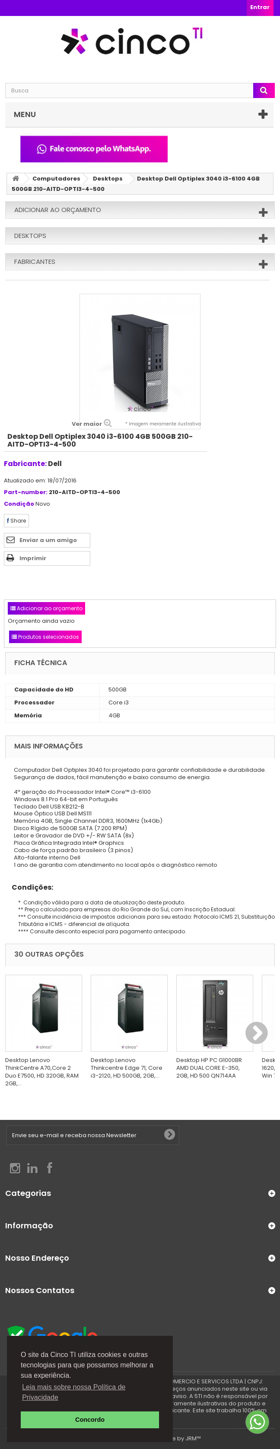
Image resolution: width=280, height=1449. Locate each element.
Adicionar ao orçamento (57, 209)
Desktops (108, 178)
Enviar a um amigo (48, 540)
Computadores (56, 178)
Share (16, 520)
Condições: (29, 887)
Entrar (260, 7)
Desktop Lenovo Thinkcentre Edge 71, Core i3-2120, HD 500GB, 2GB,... (126, 1068)
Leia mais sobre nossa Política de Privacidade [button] (73, 1392)
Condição (19, 504)
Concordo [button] (90, 1419)
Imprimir (32, 558)
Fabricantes (34, 261)
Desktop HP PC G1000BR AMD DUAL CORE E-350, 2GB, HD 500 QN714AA (209, 1068)
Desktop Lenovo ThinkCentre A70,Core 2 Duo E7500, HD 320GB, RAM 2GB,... (42, 1072)
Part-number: (26, 492)
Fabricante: (25, 464)
